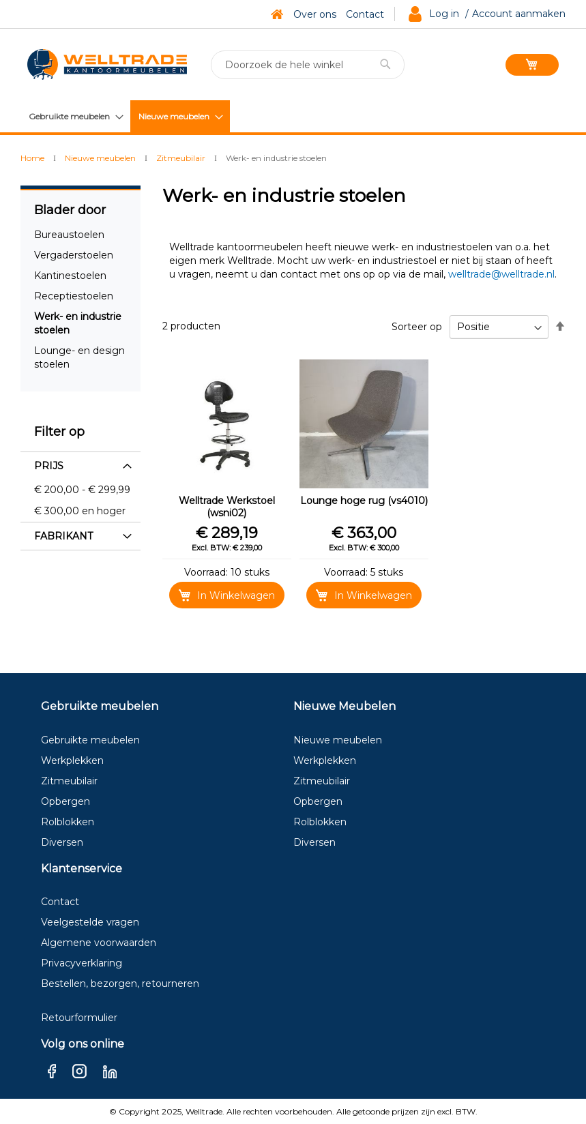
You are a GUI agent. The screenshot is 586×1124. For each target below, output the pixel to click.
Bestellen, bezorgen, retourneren (120, 983)
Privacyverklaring (81, 963)
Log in (444, 14)
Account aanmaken (519, 14)
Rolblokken (67, 822)
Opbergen (65, 801)
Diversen (62, 842)
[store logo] (107, 64)
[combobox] (308, 64)
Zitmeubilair (181, 158)
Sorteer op (417, 327)
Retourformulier (79, 1017)
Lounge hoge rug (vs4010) (364, 500)
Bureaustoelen (69, 234)
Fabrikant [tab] (63, 536)
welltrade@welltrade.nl (501, 274)
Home (33, 158)
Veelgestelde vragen (90, 922)
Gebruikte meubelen (90, 740)
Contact (365, 14)
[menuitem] (75, 116)
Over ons (314, 14)
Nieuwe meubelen (101, 158)
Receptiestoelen (73, 296)
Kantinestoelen (70, 275)
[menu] (125, 116)
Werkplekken (72, 760)
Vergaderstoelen (73, 255)
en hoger (80, 511)
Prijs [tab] (48, 466)
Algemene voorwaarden (98, 942)
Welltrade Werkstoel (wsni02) (227, 506)
